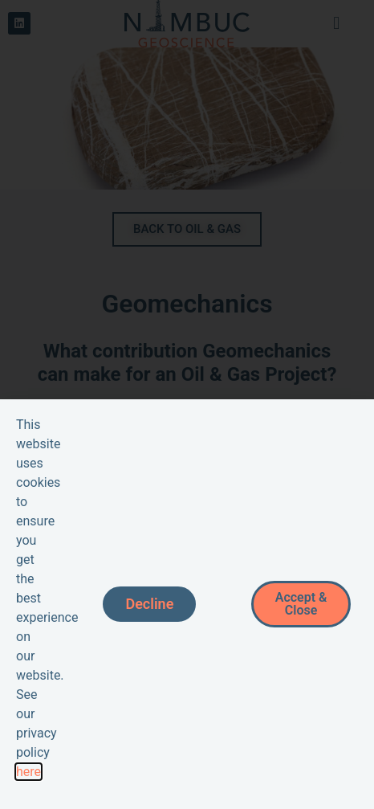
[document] (187, 404)
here (28, 771)
